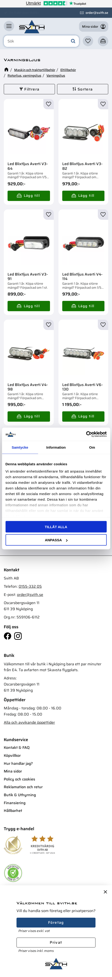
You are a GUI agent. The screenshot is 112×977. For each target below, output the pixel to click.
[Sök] (73, 41)
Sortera (85, 89)
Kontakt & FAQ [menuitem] (16, 747)
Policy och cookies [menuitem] (19, 779)
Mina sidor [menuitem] (13, 771)
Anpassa (56, 540)
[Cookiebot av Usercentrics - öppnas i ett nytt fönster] (86, 434)
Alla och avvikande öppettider (29, 722)
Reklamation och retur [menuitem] (23, 787)
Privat (56, 942)
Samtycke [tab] (20, 447)
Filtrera (31, 89)
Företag (56, 922)
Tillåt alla (56, 527)
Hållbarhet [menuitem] (13, 811)
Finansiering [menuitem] (14, 803)
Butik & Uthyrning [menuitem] (20, 795)
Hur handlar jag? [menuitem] (18, 763)
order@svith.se (97, 12)
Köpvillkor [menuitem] (12, 755)
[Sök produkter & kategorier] (41, 41)
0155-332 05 (30, 586)
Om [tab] (92, 447)
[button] (9, 26)
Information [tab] (56, 447)
